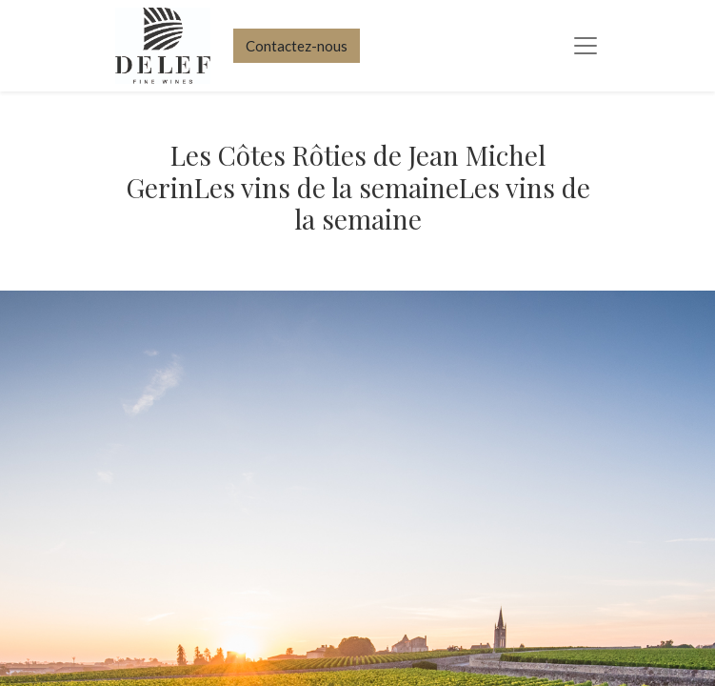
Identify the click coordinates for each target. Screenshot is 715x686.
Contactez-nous (297, 45)
